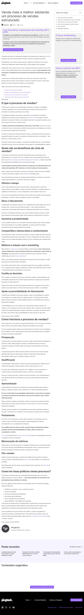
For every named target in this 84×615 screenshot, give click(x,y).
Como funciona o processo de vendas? (16, 94)
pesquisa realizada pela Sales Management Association (23, 160)
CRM (28, 174)
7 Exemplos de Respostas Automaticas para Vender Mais (51, 553)
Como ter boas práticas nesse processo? (17, 97)
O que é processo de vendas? (13, 90)
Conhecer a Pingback (55, 600)
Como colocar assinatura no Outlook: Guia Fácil (72, 553)
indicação (45, 465)
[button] (80, 12)
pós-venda (28, 459)
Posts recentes (61, 26)
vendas (48, 56)
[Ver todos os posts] (81, 546)
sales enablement (21, 256)
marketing (13, 249)
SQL (40, 366)
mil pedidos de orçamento (38, 516)
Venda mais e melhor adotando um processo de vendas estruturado (25, 16)
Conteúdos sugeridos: (63, 28)
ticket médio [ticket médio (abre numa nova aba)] (32, 117)
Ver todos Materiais (39, 3)
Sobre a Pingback (53, 3)
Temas (27, 3)
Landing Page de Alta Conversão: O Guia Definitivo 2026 (9, 553)
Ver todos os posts (75, 547)
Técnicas (4, 435)
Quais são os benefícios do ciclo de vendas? (18, 92)
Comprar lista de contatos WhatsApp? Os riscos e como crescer (31, 553)
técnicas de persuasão (24, 435)
